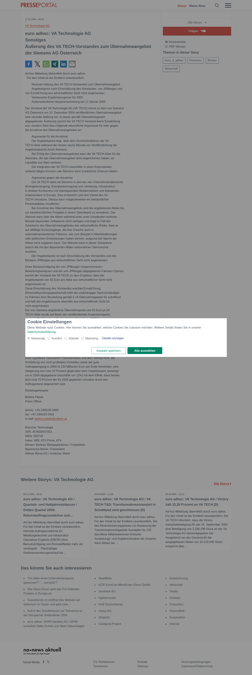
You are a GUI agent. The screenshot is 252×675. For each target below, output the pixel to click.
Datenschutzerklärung (41, 331)
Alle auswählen (144, 350)
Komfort (57, 338)
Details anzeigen (113, 338)
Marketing (91, 338)
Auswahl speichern (108, 350)
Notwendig (38, 338)
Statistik (74, 338)
